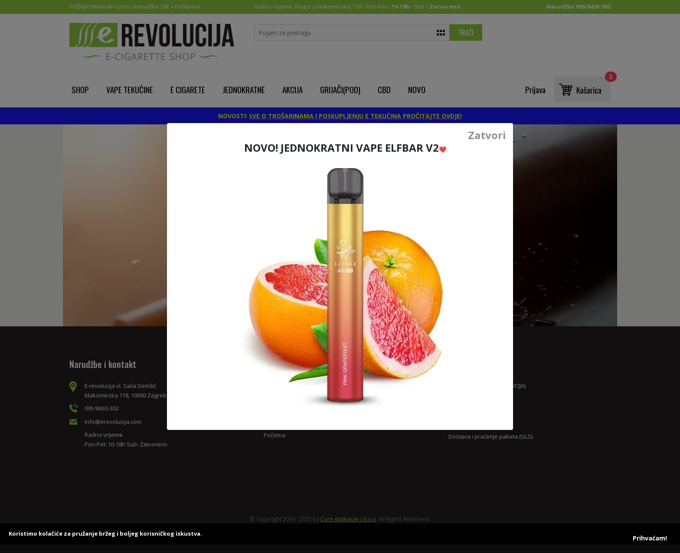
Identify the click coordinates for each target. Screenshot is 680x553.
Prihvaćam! (650, 538)
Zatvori (487, 135)
